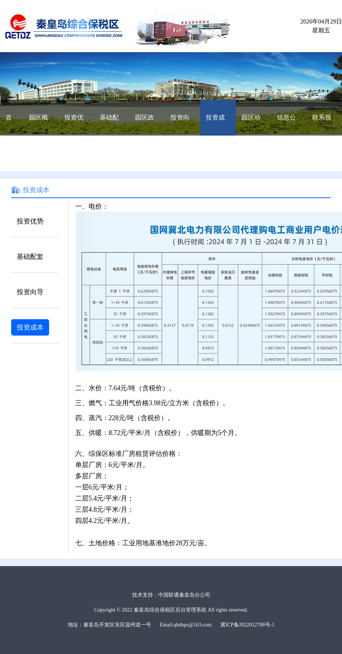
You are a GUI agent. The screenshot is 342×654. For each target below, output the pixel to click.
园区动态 (251, 125)
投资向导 (179, 125)
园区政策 (144, 125)
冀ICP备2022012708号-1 (247, 625)
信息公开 (286, 125)
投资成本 (215, 125)
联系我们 (321, 125)
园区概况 (38, 125)
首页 (9, 125)
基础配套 (109, 125)
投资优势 (73, 125)
